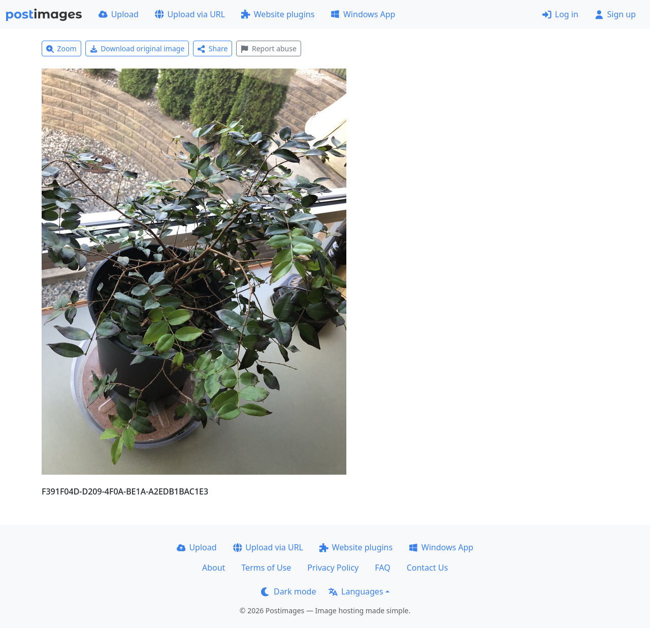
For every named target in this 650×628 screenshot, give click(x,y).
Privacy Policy (333, 567)
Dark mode (288, 591)
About (213, 567)
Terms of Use (266, 567)
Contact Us (427, 567)
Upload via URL (190, 14)
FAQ (382, 567)
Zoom (61, 48)
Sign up (615, 14)
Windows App (363, 14)
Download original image (137, 48)
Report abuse (268, 48)
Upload (119, 14)
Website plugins (277, 14)
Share (213, 48)
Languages (356, 591)
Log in (560, 14)
